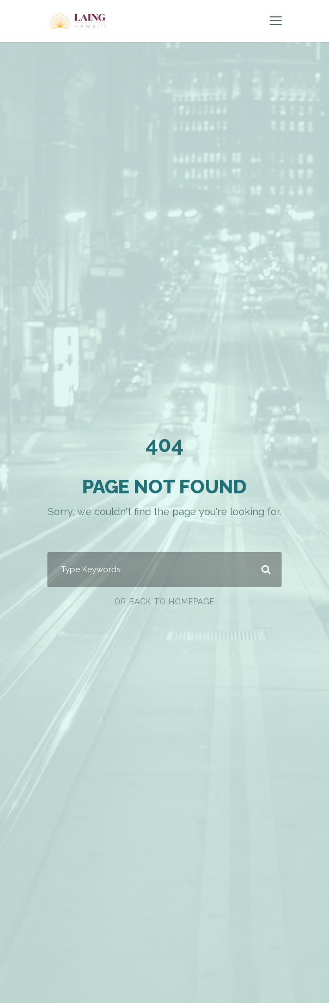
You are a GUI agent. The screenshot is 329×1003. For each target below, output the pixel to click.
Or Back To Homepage (164, 601)
